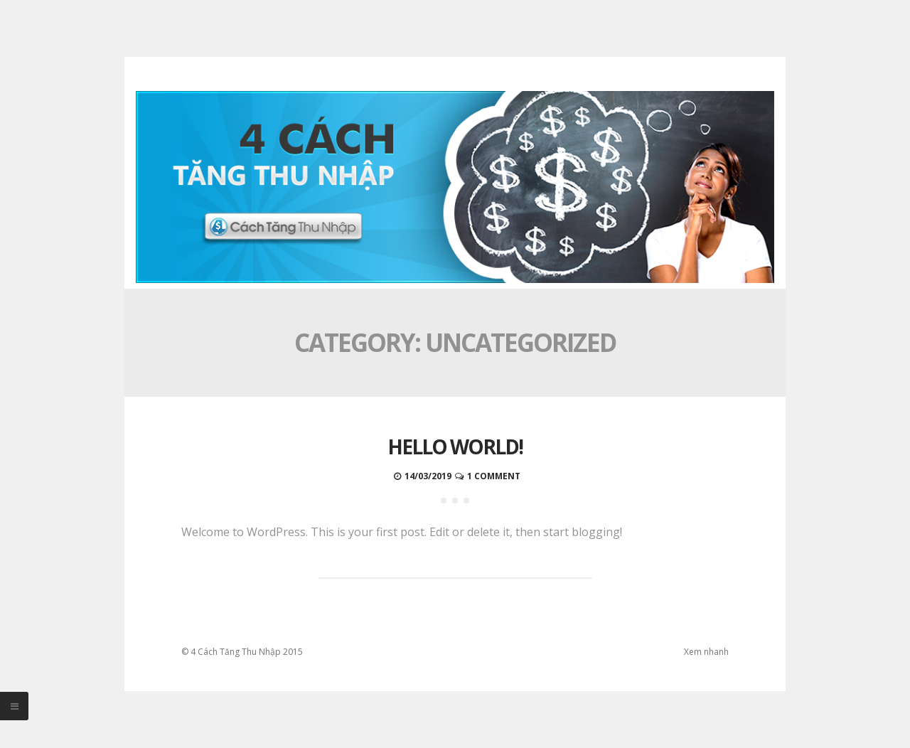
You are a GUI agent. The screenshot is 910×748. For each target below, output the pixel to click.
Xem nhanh (706, 652)
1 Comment (493, 476)
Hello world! (455, 446)
